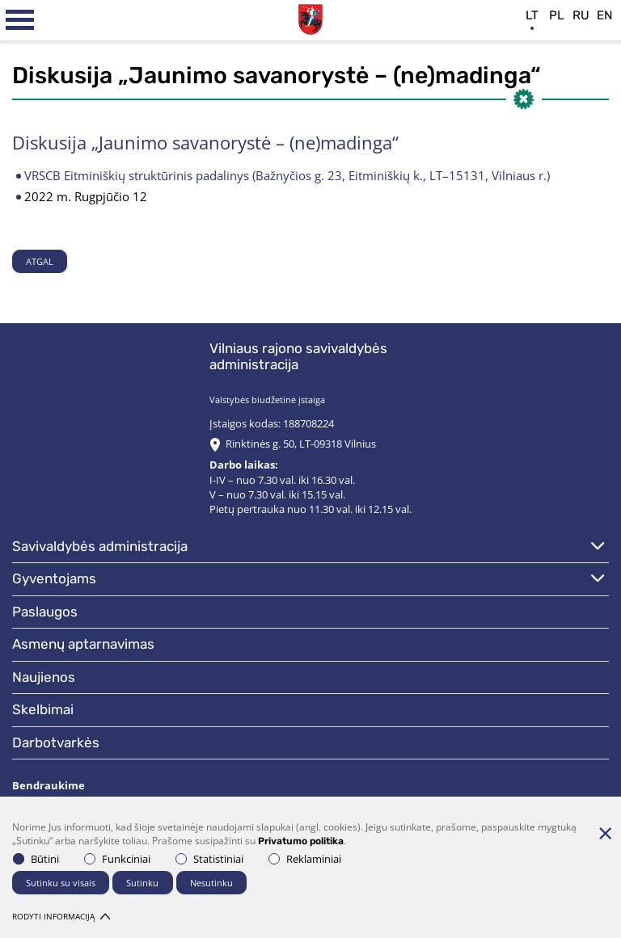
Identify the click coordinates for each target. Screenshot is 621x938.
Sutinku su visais (60, 883)
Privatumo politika (301, 841)
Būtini (36, 859)
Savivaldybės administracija (100, 546)
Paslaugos (45, 612)
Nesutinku (211, 883)
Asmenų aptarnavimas (83, 644)
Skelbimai (43, 709)
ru (580, 15)
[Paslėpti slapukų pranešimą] (605, 833)
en (605, 15)
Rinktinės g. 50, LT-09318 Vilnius (301, 443)
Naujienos (43, 677)
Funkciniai (117, 859)
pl (556, 15)
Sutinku (142, 883)
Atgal (39, 261)
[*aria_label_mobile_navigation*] (20, 20)
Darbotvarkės (55, 742)
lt (532, 15)
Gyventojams (54, 578)
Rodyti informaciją (61, 916)
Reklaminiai (304, 859)
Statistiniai (209, 859)
